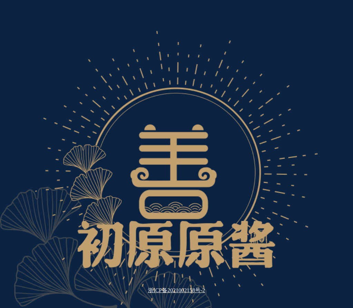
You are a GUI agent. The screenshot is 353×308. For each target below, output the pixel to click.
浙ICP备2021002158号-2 (176, 290)
